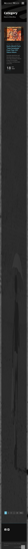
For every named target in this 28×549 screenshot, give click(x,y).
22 (17, 513)
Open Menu (22, 3)
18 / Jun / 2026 (10, 44)
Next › (21, 513)
